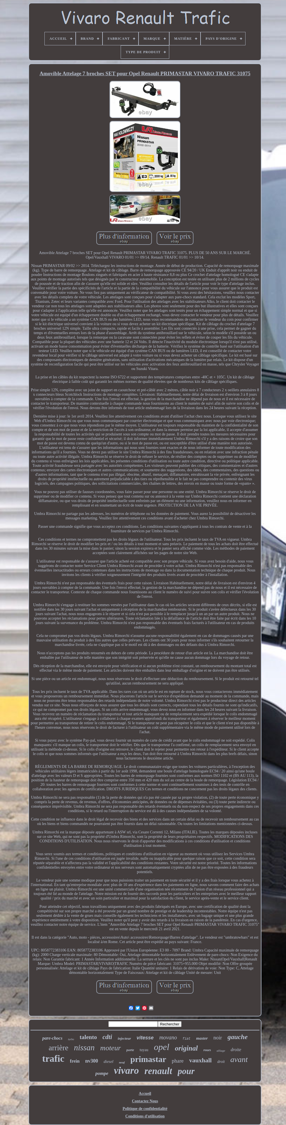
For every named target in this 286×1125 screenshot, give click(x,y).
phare (177, 1061)
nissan (84, 1047)
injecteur (124, 1038)
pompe (101, 1073)
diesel (108, 1061)
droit (221, 1062)
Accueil (145, 1093)
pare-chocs (52, 1038)
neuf (122, 1062)
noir (217, 1037)
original (186, 1048)
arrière (58, 1048)
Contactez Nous (145, 1101)
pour (186, 1071)
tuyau (144, 1050)
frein (75, 1061)
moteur (110, 1048)
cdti (107, 1036)
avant (239, 1059)
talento (88, 1037)
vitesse (145, 1037)
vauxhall (200, 1060)
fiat (186, 1039)
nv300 (91, 1061)
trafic (53, 1058)
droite (236, 1049)
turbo (71, 1039)
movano (168, 1037)
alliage (221, 1050)
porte (130, 1050)
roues (207, 1050)
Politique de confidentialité (145, 1109)
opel (161, 1047)
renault (158, 1071)
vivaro (126, 1070)
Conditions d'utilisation (145, 1116)
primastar (148, 1059)
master (202, 1038)
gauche (238, 1036)
